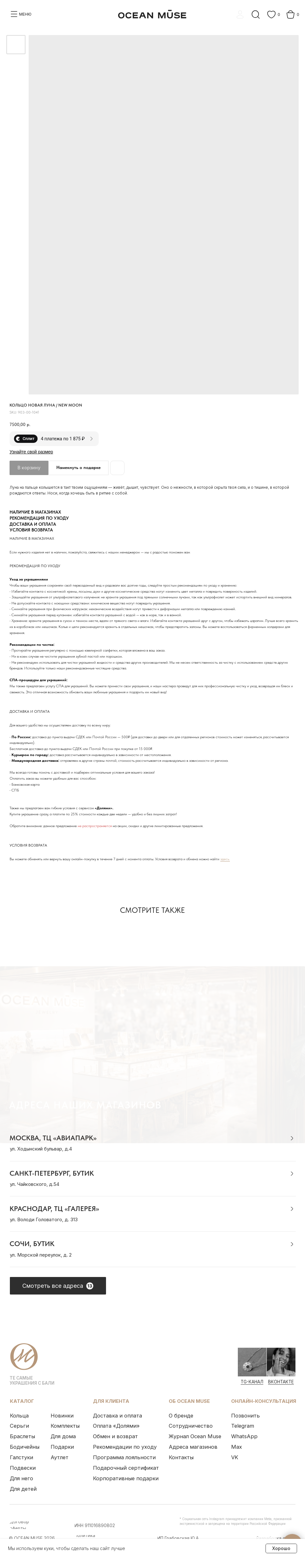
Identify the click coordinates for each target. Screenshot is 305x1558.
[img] (249, 1358)
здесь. (225, 859)
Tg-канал (249, 1377)
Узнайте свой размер (31, 451)
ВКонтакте (278, 1377)
